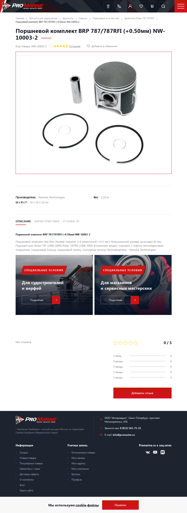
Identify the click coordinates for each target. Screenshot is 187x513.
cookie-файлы (87, 505)
